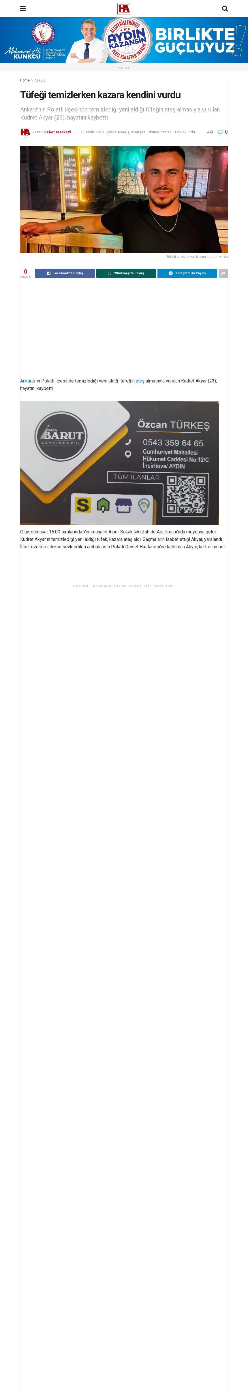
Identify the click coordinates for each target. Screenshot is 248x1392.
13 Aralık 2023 (92, 132)
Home (25, 80)
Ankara (26, 381)
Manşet (138, 132)
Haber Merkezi (57, 132)
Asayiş (39, 80)
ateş (140, 381)
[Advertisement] (124, 328)
